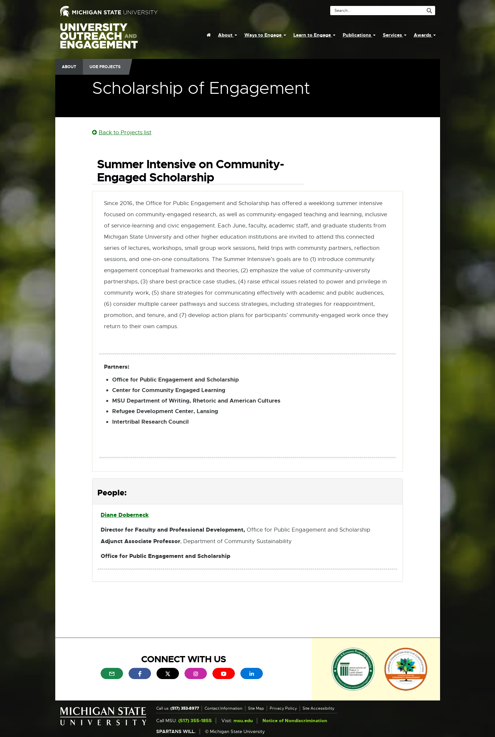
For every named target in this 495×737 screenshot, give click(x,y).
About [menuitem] (227, 35)
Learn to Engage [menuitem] (314, 35)
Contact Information (223, 708)
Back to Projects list (121, 132)
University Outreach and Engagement (99, 39)
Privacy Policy (283, 708)
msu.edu (243, 721)
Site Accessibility (318, 708)
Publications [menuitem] (359, 35)
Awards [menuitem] (425, 35)
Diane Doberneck (125, 514)
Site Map (256, 708)
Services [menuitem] (395, 35)
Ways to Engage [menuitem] (265, 35)
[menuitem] (208, 34)
